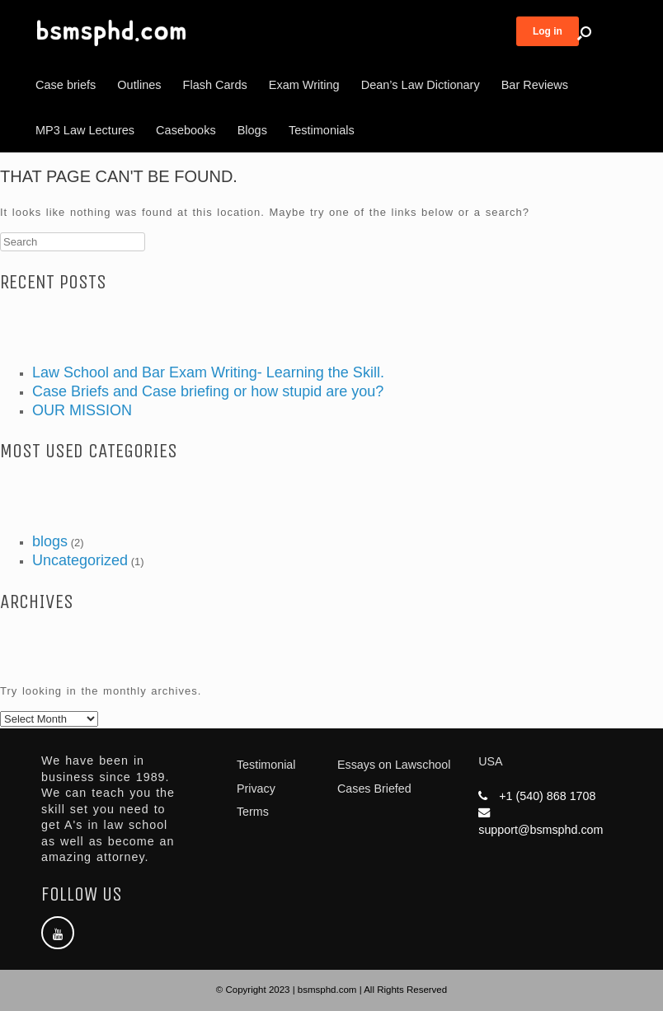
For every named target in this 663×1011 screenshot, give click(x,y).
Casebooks (186, 130)
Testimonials (322, 130)
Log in (547, 31)
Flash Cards (215, 84)
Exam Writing (304, 84)
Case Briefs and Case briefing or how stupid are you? (207, 391)
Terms (253, 811)
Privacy (256, 788)
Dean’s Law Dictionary (420, 84)
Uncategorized (80, 560)
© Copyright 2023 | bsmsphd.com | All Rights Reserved (331, 990)
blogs (50, 541)
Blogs (252, 130)
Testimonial (266, 764)
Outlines (139, 84)
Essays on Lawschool (393, 764)
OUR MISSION (82, 410)
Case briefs (65, 84)
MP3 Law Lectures (84, 130)
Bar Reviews (534, 84)
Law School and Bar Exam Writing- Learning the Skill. (208, 372)
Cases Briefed (374, 788)
